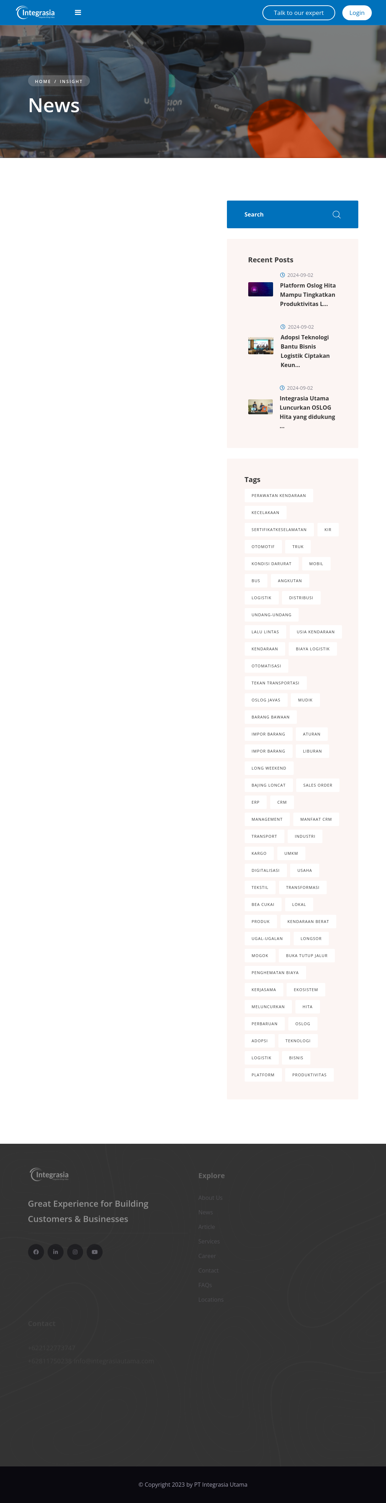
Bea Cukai (263, 904)
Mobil (316, 563)
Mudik (305, 700)
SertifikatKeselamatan (279, 529)
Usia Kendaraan (316, 631)
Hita (308, 1006)
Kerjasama (264, 989)
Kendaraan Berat (308, 921)
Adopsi (260, 1040)
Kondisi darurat (272, 563)
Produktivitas (309, 1074)
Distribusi (301, 597)
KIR (328, 529)
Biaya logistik (313, 648)
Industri (305, 836)
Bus (256, 580)
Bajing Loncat (269, 785)
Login (357, 13)
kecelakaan (266, 512)
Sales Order (317, 785)
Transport (264, 836)
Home (43, 81)
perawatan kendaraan (279, 495)
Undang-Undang (272, 614)
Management (267, 819)
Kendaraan (265, 648)
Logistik (262, 597)
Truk (298, 546)
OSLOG (302, 1023)
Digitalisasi (266, 870)
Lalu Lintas (265, 631)
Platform (263, 1074)
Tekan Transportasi (276, 682)
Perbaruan (265, 1023)
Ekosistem (306, 989)
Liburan (312, 751)
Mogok (260, 955)
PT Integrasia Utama (221, 1484)
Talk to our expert (299, 13)
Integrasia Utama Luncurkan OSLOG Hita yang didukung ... (307, 412)
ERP (256, 802)
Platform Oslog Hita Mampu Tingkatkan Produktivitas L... (308, 295)
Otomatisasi (266, 665)
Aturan (312, 734)
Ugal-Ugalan (267, 938)
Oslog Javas (266, 700)
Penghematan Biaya (275, 972)
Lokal (299, 904)
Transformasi (303, 887)
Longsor (311, 938)
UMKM (291, 853)
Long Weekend (269, 768)
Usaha (304, 870)
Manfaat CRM (316, 819)
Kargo (259, 853)
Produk (261, 921)
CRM (282, 802)
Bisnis (296, 1057)
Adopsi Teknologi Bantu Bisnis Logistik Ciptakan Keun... (305, 351)
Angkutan (290, 580)
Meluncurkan (268, 1006)
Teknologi (298, 1040)
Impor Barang (269, 734)
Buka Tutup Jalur (306, 955)
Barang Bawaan (271, 717)
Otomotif (263, 546)
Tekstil (260, 887)
